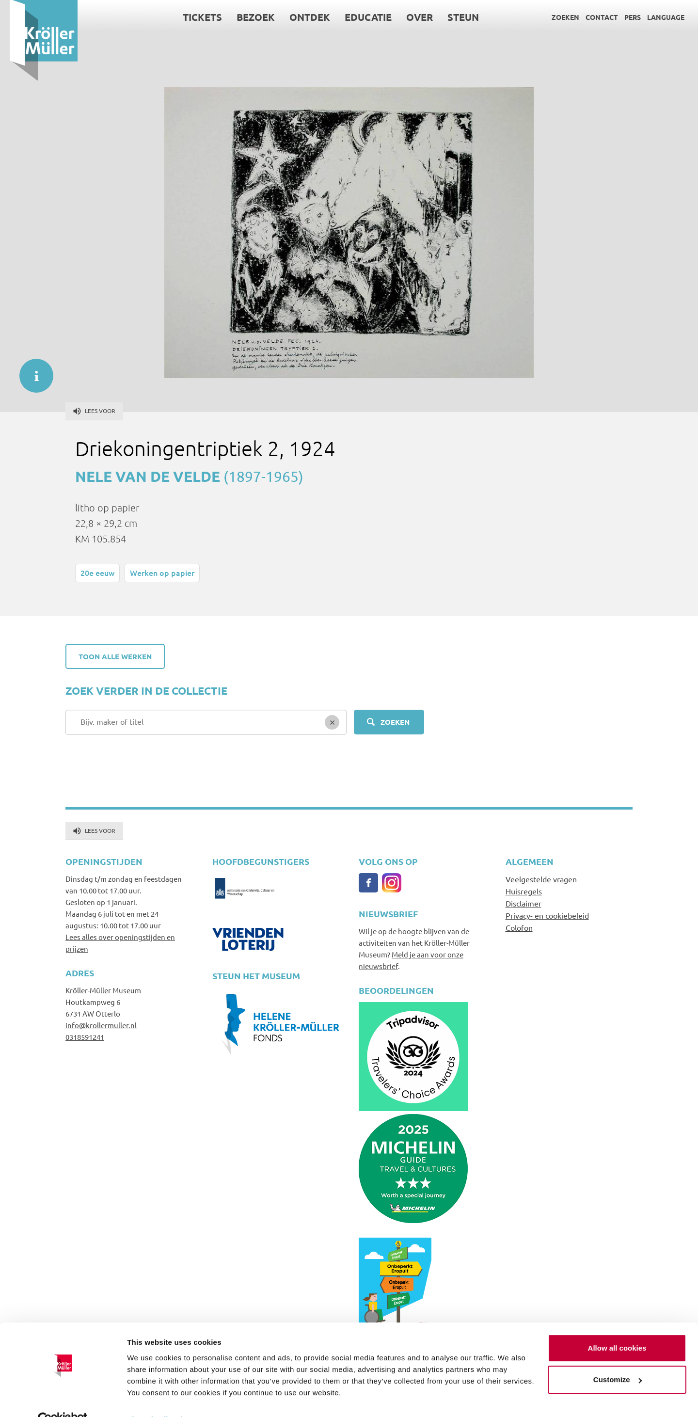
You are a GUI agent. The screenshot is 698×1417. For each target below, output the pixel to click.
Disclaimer (523, 903)
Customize (617, 1358)
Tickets (193, 17)
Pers (623, 17)
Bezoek (246, 17)
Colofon (519, 927)
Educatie (358, 17)
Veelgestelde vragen (541, 879)
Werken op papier (162, 572)
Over (410, 17)
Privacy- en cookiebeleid (547, 915)
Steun (454, 17)
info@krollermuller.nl (101, 1025)
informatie (31, 371)
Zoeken (556, 17)
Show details (149, 1398)
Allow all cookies (617, 1326)
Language (656, 17)
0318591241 (84, 1036)
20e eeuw (97, 572)
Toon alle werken (115, 656)
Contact (592, 17)
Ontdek (300, 17)
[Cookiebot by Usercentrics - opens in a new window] (62, 1398)
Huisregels (524, 891)
